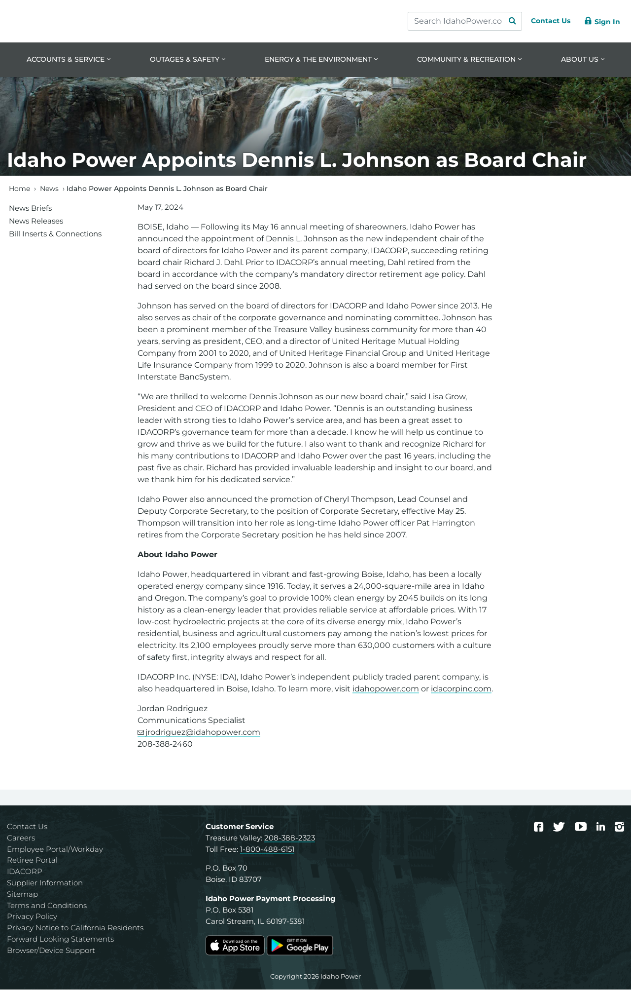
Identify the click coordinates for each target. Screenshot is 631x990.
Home (19, 189)
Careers (21, 838)
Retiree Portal (32, 861)
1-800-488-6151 (267, 849)
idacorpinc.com (461, 689)
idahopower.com (385, 689)
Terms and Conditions (47, 906)
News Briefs (30, 208)
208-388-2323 (289, 838)
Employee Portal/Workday (55, 849)
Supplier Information (45, 883)
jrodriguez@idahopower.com (202, 733)
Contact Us (27, 827)
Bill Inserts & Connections (55, 234)
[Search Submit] (503, 21)
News (49, 189)
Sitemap (22, 894)
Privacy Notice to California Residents (75, 928)
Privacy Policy (32, 917)
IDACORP (24, 872)
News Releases (36, 221)
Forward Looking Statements (60, 940)
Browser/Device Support (51, 950)
